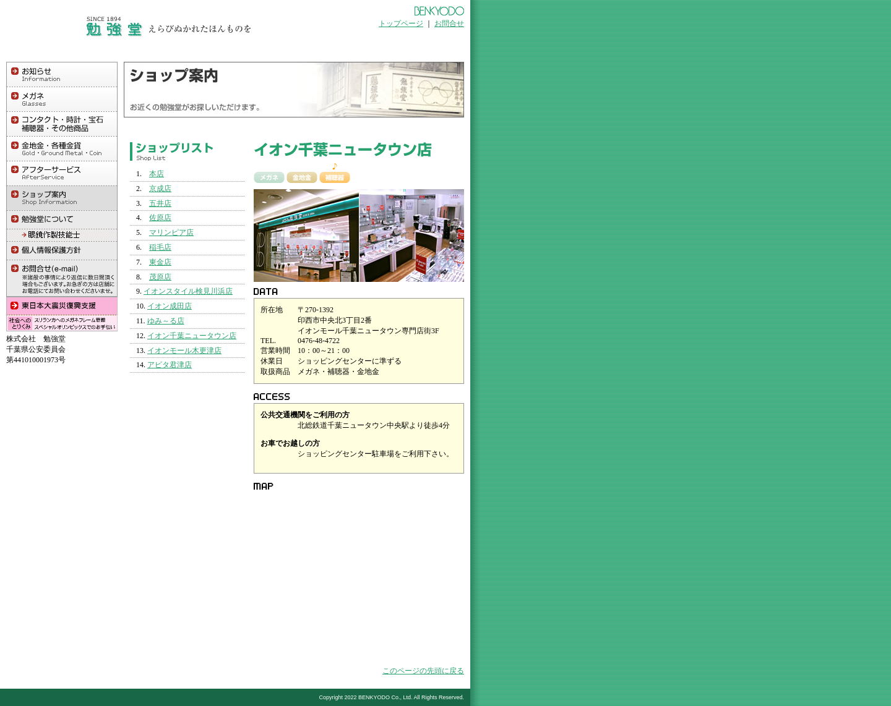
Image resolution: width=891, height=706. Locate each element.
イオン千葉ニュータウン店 (191, 335)
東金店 (160, 262)
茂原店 (160, 277)
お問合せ (449, 23)
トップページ (401, 23)
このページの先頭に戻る (423, 670)
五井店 (160, 203)
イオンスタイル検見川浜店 (188, 291)
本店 (156, 173)
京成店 (160, 188)
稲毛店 (160, 247)
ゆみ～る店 (165, 321)
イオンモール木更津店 (184, 350)
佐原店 (160, 217)
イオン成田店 (169, 306)
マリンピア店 (171, 232)
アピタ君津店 (169, 364)
